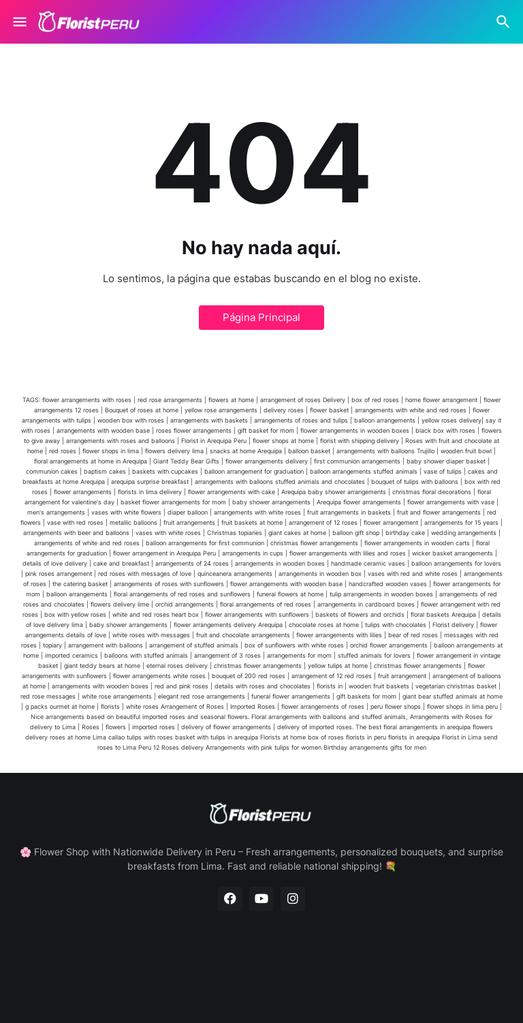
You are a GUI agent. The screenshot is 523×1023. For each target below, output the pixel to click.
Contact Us (352, 969)
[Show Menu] (18, 21)
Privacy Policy (278, 969)
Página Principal (261, 317)
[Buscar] (505, 21)
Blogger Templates (209, 992)
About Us (209, 969)
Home (159, 969)
